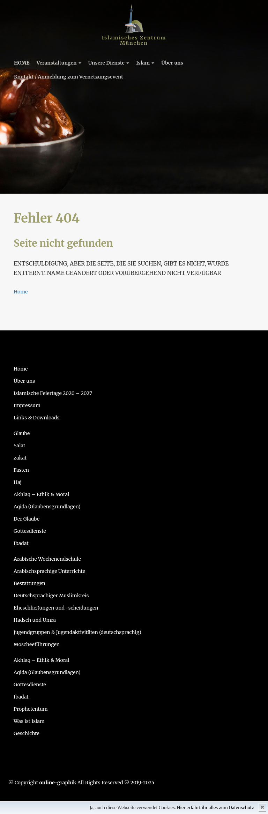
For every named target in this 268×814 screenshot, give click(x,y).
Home (21, 292)
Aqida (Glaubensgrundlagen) (47, 506)
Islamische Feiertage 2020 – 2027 (53, 393)
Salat (19, 445)
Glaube (22, 433)
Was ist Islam (29, 721)
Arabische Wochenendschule (47, 559)
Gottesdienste (30, 531)
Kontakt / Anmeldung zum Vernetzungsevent (68, 77)
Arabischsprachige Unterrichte (49, 571)
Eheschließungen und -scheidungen (56, 608)
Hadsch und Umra (35, 620)
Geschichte (26, 733)
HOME (22, 63)
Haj (18, 482)
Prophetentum (31, 709)
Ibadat (21, 543)
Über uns (172, 63)
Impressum (27, 405)
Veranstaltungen (59, 63)
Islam (145, 63)
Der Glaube (26, 519)
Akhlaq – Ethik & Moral (41, 494)
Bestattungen (29, 583)
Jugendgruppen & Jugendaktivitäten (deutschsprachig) (77, 632)
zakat (20, 458)
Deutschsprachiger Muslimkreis (51, 595)
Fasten (21, 470)
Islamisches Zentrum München (134, 40)
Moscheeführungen (37, 644)
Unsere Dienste (108, 63)
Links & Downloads (36, 418)
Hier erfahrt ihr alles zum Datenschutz (215, 807)
